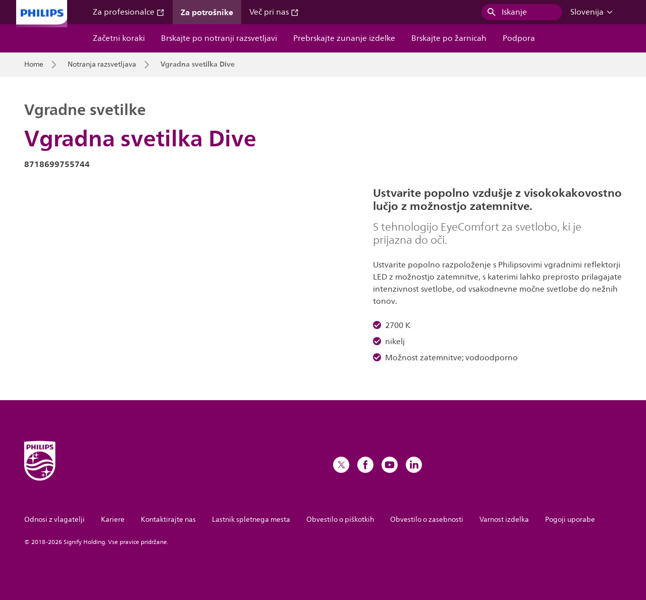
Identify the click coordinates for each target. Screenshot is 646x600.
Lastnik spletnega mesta (251, 519)
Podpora (519, 38)
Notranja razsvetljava (102, 64)
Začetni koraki (119, 38)
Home (33, 64)
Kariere (113, 519)
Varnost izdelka (504, 519)
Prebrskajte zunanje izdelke (344, 38)
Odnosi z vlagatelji (54, 519)
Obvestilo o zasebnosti (426, 519)
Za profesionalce (129, 12)
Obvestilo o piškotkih (340, 519)
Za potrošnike (207, 12)
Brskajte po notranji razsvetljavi (219, 38)
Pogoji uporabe (570, 519)
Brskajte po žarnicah (449, 38)
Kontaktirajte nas (168, 519)
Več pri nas (274, 12)
